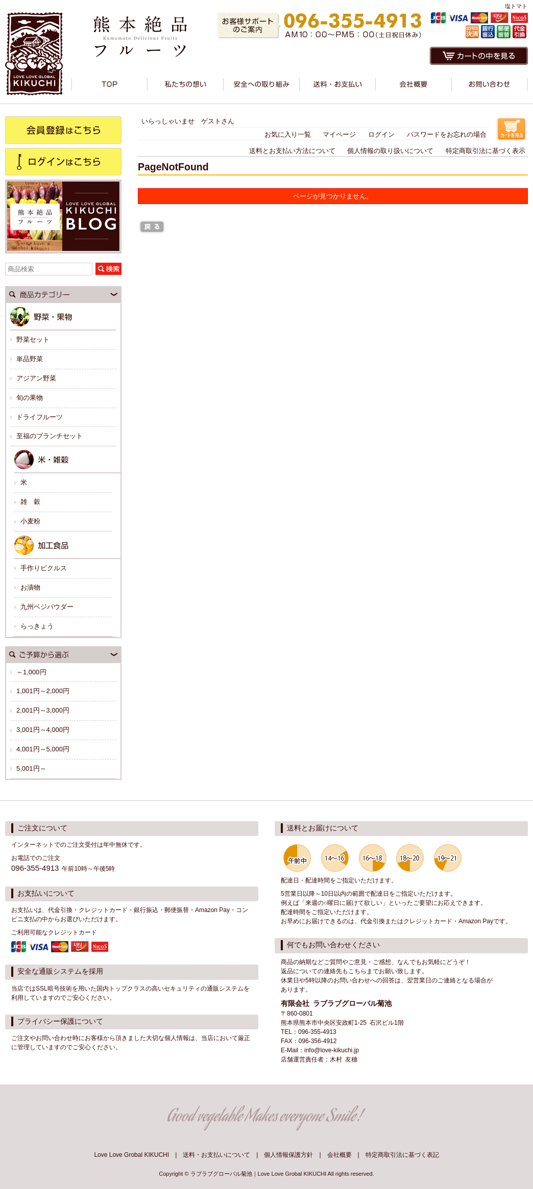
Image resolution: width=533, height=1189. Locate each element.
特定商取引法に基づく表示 (485, 151)
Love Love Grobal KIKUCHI (131, 1154)
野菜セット (33, 339)
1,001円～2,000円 (42, 691)
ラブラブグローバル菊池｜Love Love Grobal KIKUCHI (258, 1174)
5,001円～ (31, 768)
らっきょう (37, 626)
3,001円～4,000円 (42, 729)
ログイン (381, 134)
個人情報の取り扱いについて (390, 151)
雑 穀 (30, 501)
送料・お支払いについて (216, 1154)
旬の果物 (29, 397)
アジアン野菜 (36, 378)
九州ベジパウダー (47, 607)
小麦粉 (30, 521)
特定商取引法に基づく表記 (402, 1154)
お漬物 (30, 587)
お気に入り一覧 (287, 134)
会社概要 (339, 1154)
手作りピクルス (43, 568)
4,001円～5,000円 (42, 749)
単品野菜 (29, 359)
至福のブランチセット (49, 436)
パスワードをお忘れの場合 (447, 134)
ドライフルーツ (39, 417)
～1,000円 (31, 672)
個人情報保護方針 (288, 1154)
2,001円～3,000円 (42, 710)
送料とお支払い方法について (292, 151)
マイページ (339, 134)
